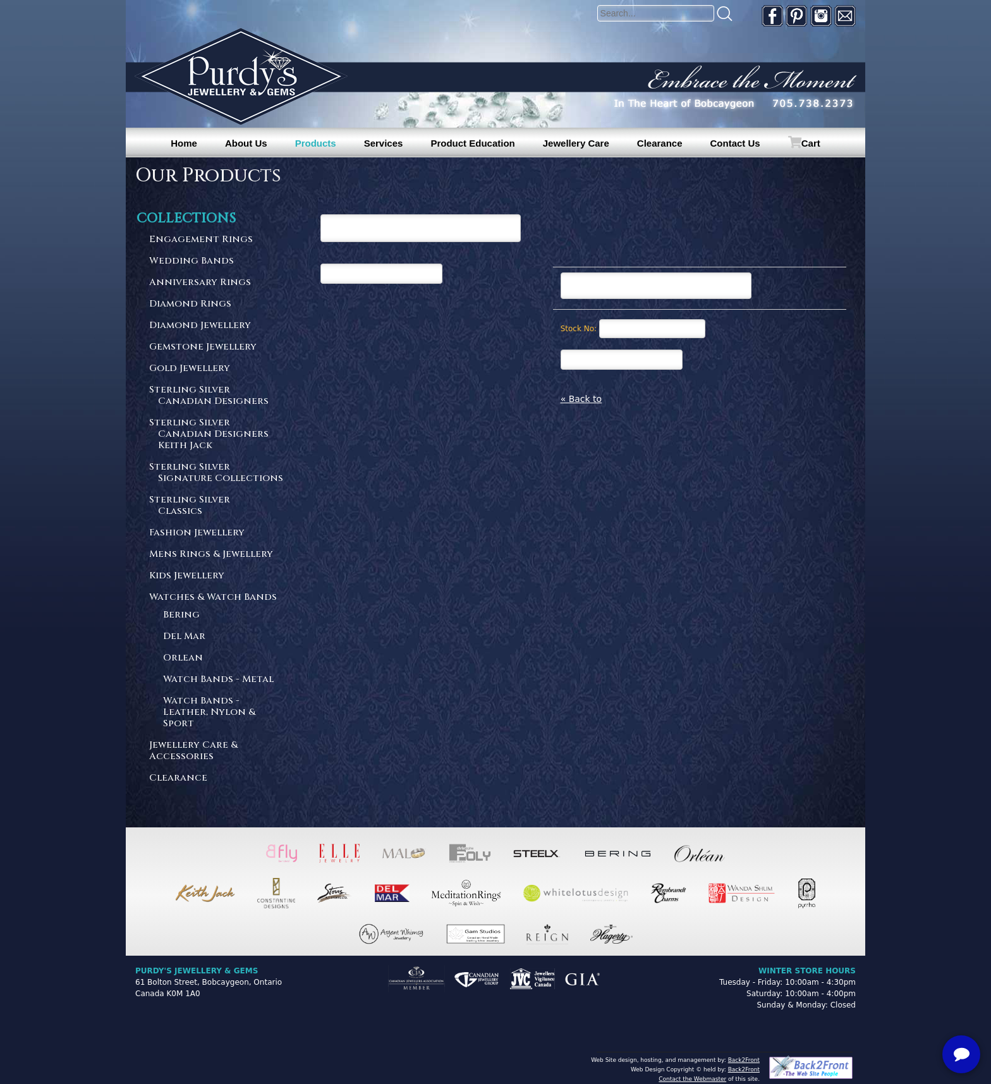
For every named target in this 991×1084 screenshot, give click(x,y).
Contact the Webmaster (692, 1079)
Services (383, 143)
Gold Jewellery (189, 369)
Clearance (660, 143)
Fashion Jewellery (197, 533)
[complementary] (899, 1014)
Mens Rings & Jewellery (211, 555)
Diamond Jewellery (200, 326)
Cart (810, 143)
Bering (181, 615)
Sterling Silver (216, 396)
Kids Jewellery (186, 576)
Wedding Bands (191, 261)
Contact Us (735, 143)
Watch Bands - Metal (218, 680)
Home (184, 143)
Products (315, 143)
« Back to (581, 399)
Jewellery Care (576, 143)
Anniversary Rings (200, 283)
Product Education (472, 143)
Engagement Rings (201, 240)
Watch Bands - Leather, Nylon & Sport (209, 712)
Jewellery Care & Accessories (193, 751)
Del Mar (184, 637)
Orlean (183, 658)
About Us (246, 143)
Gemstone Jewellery (203, 347)
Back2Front (744, 1060)
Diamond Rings (190, 304)
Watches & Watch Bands (213, 598)
